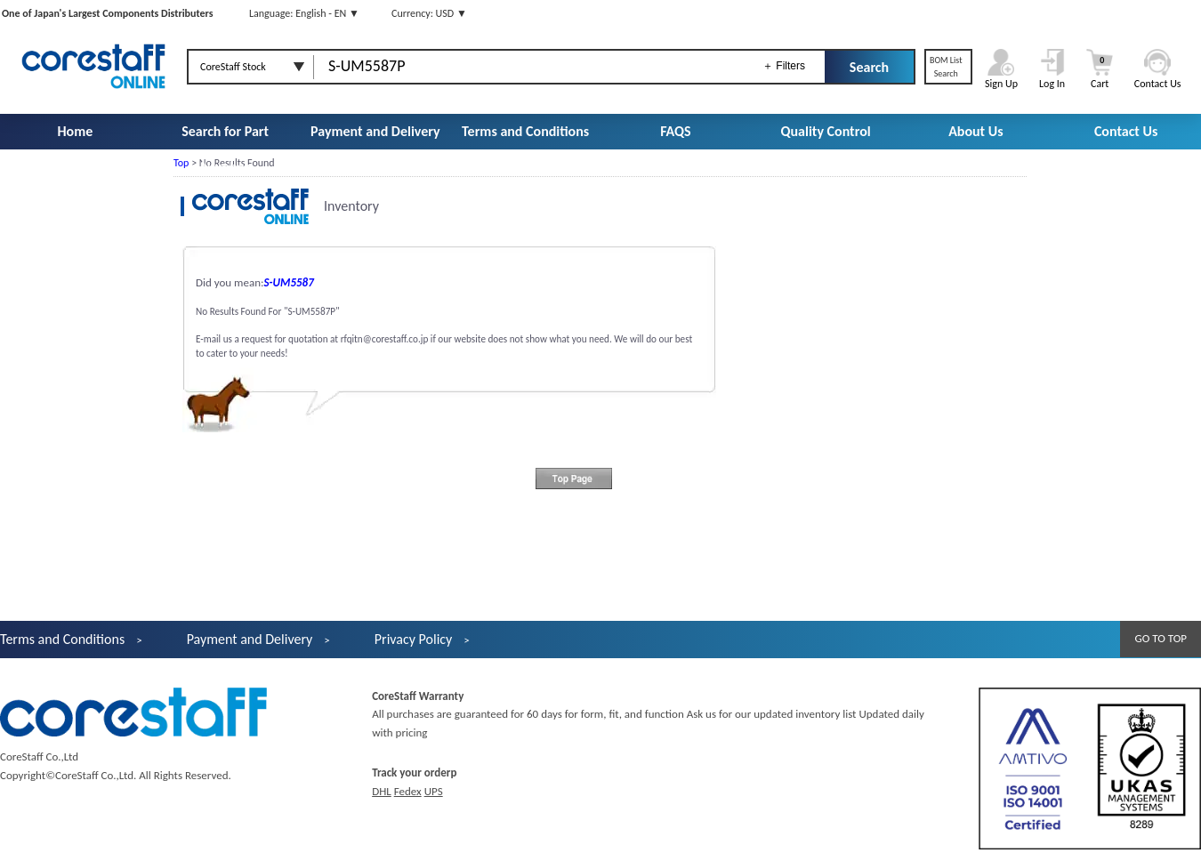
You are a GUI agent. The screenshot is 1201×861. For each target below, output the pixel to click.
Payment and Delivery (375, 131)
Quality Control (826, 131)
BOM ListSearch (946, 66)
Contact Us (1125, 131)
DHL (381, 791)
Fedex (408, 791)
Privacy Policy (414, 639)
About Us (975, 131)
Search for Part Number (225, 149)
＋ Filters (783, 66)
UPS (433, 791)
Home (75, 131)
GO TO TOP (1160, 638)
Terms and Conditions (525, 131)
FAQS (675, 131)
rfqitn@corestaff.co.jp (385, 339)
